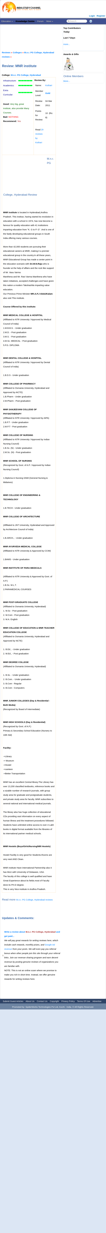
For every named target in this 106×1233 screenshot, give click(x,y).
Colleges (17, 52)
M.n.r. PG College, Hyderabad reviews (34, 899)
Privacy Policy (68, 1001)
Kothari (48, 85)
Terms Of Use (83, 1001)
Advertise (96, 1001)
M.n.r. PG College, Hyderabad (26, 75)
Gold (47, 93)
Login (92, 16)
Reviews (6, 52)
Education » (7, 21)
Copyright (54, 1001)
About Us (30, 1001)
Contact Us (42, 1001)
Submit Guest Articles (13, 1001)
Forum (40, 21)
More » (49, 21)
